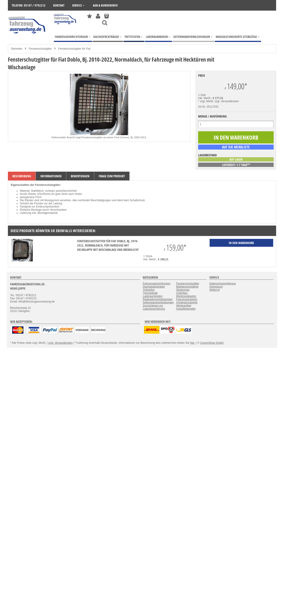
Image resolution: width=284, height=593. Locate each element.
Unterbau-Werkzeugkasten (186, 294)
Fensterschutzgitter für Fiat (74, 48)
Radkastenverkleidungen (157, 299)
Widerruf (214, 289)
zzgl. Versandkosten (227, 101)
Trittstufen (149, 289)
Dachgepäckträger (154, 286)
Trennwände (150, 293)
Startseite (16, 48)
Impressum (216, 286)
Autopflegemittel (185, 308)
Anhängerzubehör (186, 302)
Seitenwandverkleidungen (158, 302)
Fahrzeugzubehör (186, 299)
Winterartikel (183, 305)
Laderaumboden (152, 296)
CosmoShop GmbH (212, 342)
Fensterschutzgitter (40, 48)
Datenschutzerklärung (222, 283)
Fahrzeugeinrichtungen (156, 283)
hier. (192, 342)
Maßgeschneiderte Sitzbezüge (187, 288)
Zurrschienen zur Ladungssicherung (154, 307)
